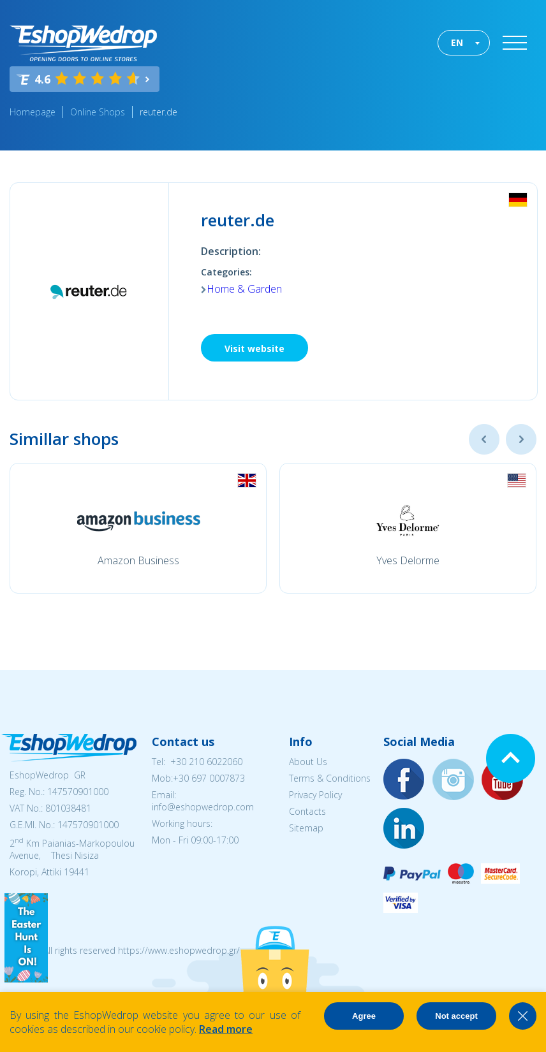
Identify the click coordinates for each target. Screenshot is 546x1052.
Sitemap (306, 828)
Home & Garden (244, 289)
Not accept (456, 1016)
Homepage (32, 112)
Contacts (307, 811)
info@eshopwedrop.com (203, 807)
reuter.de (158, 112)
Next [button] (521, 439)
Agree (364, 1016)
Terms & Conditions (330, 778)
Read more (226, 1029)
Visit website (254, 348)
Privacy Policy (315, 795)
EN (457, 42)
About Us (308, 762)
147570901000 (77, 791)
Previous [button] (484, 439)
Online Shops (97, 112)
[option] (138, 528)
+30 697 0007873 (209, 778)
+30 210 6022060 (206, 762)
